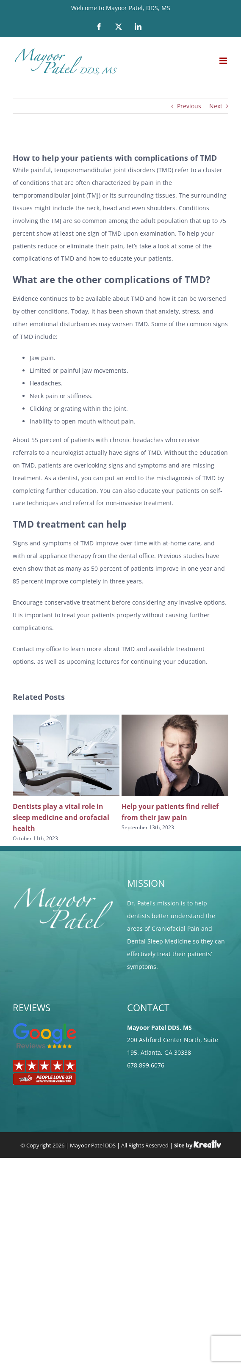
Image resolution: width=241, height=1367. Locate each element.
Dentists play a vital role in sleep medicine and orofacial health (61, 817)
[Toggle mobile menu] (223, 60)
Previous (189, 106)
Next (215, 106)
